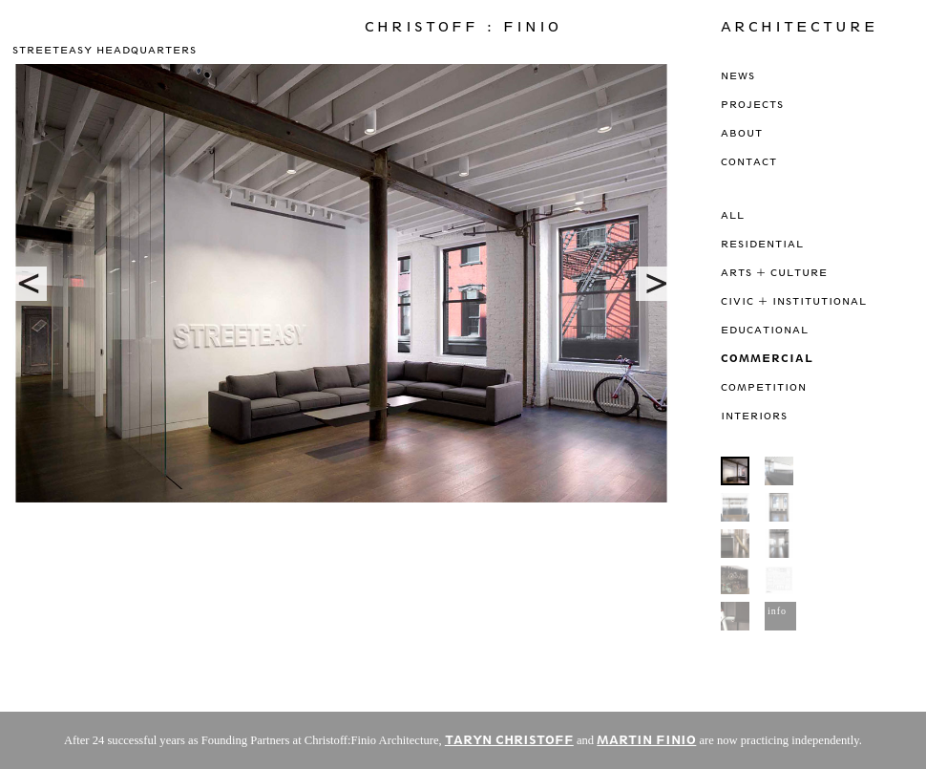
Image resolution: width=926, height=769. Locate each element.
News (738, 75)
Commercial (767, 358)
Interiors (754, 415)
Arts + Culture (774, 272)
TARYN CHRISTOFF (509, 740)
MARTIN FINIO (646, 740)
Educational (765, 329)
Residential (762, 243)
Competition (764, 387)
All (733, 215)
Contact (749, 161)
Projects (752, 104)
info (777, 611)
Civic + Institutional (794, 301)
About (742, 133)
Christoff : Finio (463, 26)
